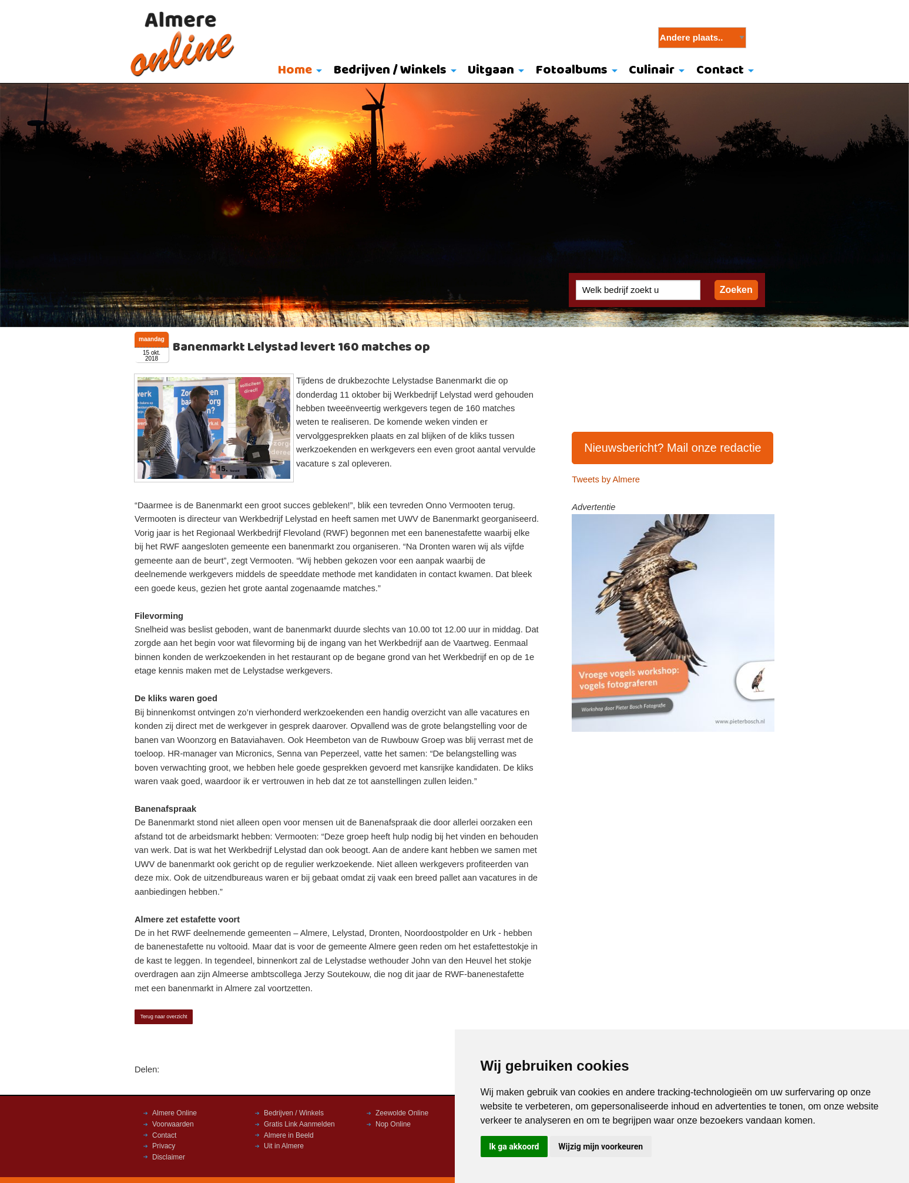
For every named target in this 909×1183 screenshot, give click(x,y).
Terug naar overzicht (163, 1016)
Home (295, 70)
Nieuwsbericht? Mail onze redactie (673, 447)
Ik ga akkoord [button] (514, 1146)
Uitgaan (491, 70)
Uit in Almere (284, 1146)
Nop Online (393, 1124)
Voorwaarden (173, 1124)
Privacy (163, 1146)
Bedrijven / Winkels (390, 70)
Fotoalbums (572, 70)
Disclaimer (168, 1157)
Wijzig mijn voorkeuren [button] (600, 1146)
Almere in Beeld (289, 1135)
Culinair (652, 70)
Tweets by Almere (606, 479)
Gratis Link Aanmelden (299, 1124)
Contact (720, 70)
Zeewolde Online (401, 1113)
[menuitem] (297, 71)
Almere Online (174, 1113)
